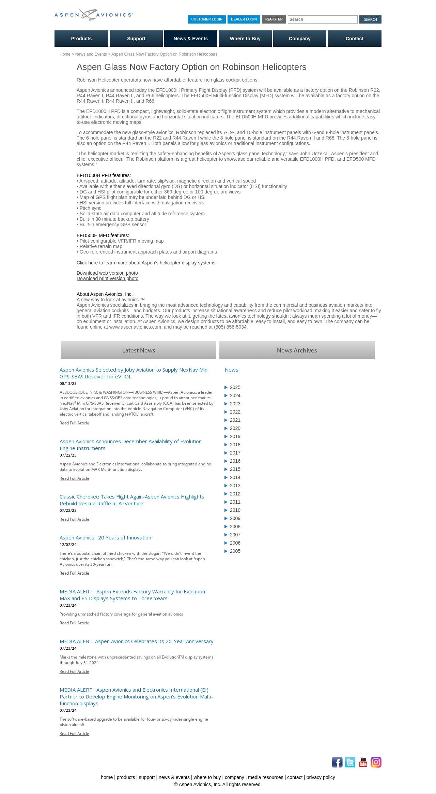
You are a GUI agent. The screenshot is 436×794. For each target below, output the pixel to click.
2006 (235, 543)
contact (294, 777)
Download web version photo (107, 273)
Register (274, 19)
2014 (235, 477)
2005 (235, 551)
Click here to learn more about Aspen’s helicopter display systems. (147, 262)
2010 (235, 510)
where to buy (207, 777)
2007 (235, 534)
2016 (235, 461)
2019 (235, 436)
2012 (235, 493)
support (147, 777)
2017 (235, 453)
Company (300, 38)
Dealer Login (244, 19)
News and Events (91, 54)
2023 (235, 403)
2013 (235, 485)
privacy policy (321, 777)
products (126, 777)
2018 (235, 444)
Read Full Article (74, 422)
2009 (235, 518)
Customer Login (206, 19)
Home (65, 54)
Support (136, 38)
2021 (235, 420)
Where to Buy (245, 38)
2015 (235, 469)
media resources (265, 777)
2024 (235, 395)
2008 (235, 526)
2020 (235, 428)
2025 (235, 387)
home (107, 777)
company (234, 777)
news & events (174, 777)
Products (81, 38)
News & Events (191, 38)
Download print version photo (107, 278)
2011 (235, 502)
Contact (354, 38)
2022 (235, 412)
